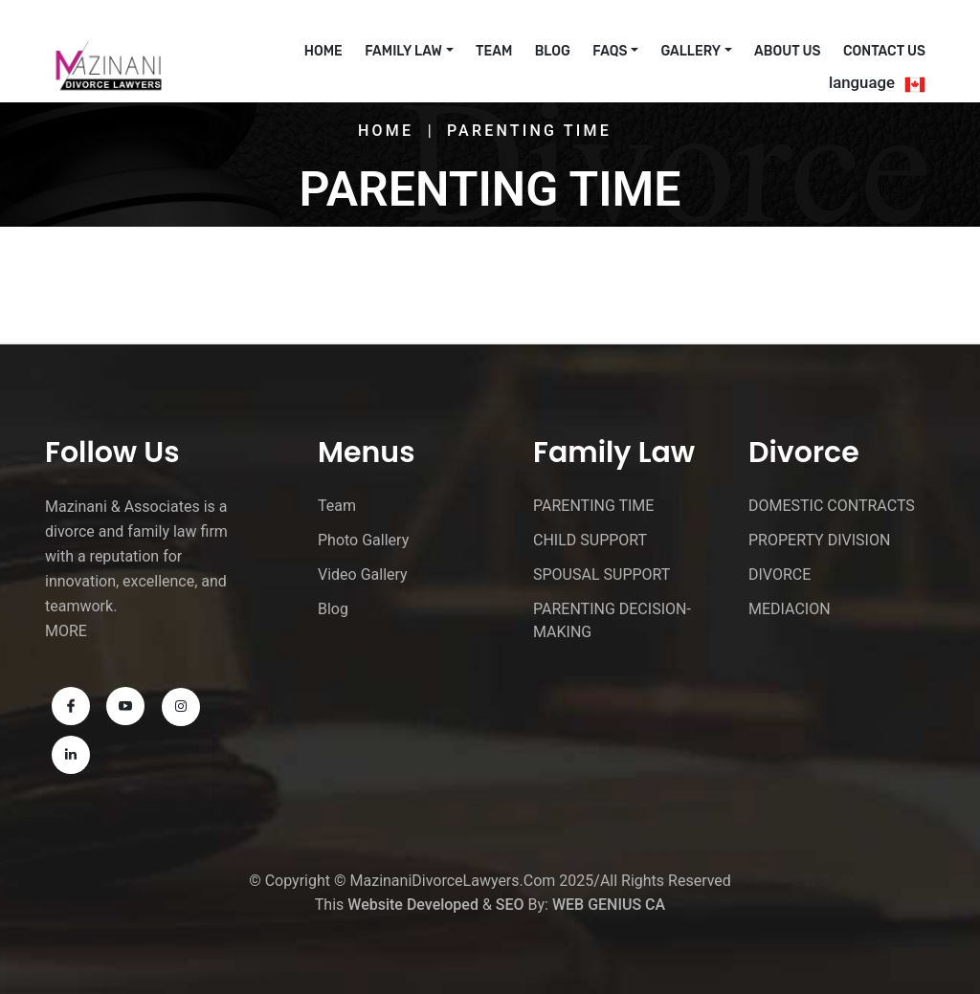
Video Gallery (363, 574)
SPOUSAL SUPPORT (601, 574)
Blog (552, 51)
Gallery (690, 51)
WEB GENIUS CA (608, 904)
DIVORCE (779, 574)
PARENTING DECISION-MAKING (612, 620)
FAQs (609, 51)
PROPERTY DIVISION (819, 540)
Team (494, 51)
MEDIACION (789, 609)
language (862, 82)
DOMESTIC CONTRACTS (831, 506)
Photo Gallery (363, 540)
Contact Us (884, 51)
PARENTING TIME (593, 506)
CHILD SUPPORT (590, 540)
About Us (787, 51)
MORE (66, 631)
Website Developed (413, 904)
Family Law (403, 51)
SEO (510, 904)
